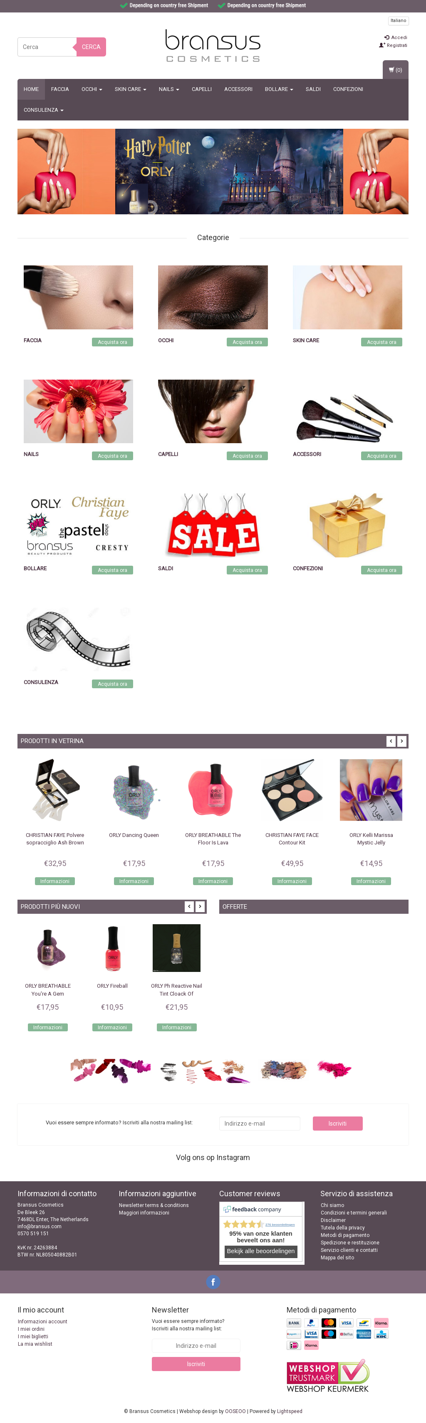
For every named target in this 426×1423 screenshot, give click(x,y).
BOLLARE (279, 89)
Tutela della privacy (343, 1228)
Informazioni (54, 881)
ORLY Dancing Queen (134, 835)
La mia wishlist (35, 1344)
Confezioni (348, 89)
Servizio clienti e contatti (349, 1250)
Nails (169, 89)
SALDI (313, 89)
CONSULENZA (44, 110)
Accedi (395, 37)
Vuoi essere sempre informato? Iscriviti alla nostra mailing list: (188, 1324)
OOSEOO (235, 1411)
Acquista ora (112, 342)
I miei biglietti (33, 1337)
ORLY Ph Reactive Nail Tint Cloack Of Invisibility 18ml (176, 993)
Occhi (92, 89)
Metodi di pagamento (345, 1235)
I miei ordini (31, 1329)
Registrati (393, 45)
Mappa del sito (337, 1258)
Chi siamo (332, 1205)
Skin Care (130, 89)
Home (31, 89)
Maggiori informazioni (144, 1213)
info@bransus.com (39, 1226)
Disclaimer (333, 1220)
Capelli (202, 89)
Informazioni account (42, 1322)
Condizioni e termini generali (354, 1213)
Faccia (60, 89)
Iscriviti (338, 1123)
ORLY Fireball (112, 986)
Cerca (91, 47)
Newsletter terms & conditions (154, 1205)
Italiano (398, 20)
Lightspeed (289, 1411)
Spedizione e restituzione (350, 1243)
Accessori (238, 89)
